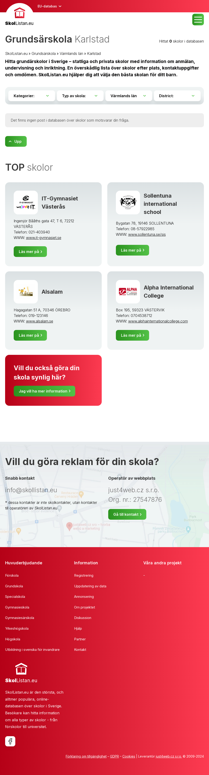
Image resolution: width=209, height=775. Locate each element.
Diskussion (82, 617)
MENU (198, 19)
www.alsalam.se (39, 321)
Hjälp (78, 628)
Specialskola (15, 596)
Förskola (12, 575)
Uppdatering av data (90, 586)
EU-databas (47, 6)
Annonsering (84, 596)
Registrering (83, 575)
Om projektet (84, 607)
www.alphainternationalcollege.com (158, 321)
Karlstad (94, 53)
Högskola (12, 639)
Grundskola (14, 586)
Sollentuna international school (160, 203)
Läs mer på (29, 251)
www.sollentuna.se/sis (147, 234)
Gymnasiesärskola (19, 617)
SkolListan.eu (16, 53)
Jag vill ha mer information (43, 391)
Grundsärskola (44, 53)
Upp (18, 141)
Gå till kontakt (125, 514)
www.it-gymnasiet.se (43, 237)
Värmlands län (71, 53)
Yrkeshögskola (17, 628)
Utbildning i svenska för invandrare (32, 649)
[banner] (19, 15)
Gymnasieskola (17, 607)
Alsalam (52, 291)
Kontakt (80, 649)
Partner (80, 639)
